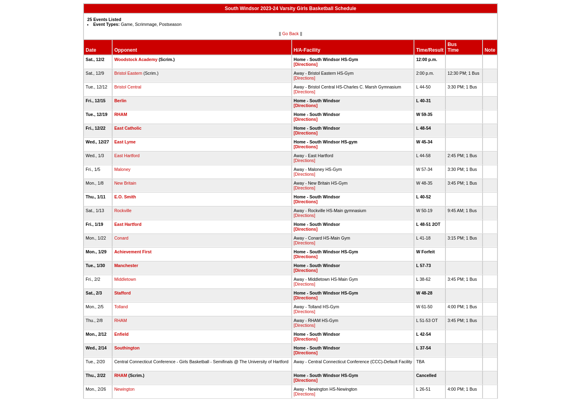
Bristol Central (127, 86)
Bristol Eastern (128, 73)
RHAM (120, 114)
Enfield (121, 334)
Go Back (290, 33)
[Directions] (306, 64)
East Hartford (127, 155)
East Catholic (128, 128)
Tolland (121, 306)
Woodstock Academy (135, 59)
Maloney (122, 169)
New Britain (125, 183)
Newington (124, 389)
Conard (121, 238)
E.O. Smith (125, 196)
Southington (127, 347)
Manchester (126, 265)
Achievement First (132, 251)
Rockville (123, 210)
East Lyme (125, 141)
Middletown (125, 279)
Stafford (122, 292)
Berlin (120, 100)
